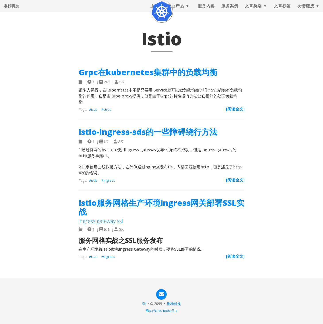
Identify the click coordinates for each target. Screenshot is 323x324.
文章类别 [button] (253, 10)
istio (94, 109)
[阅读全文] (235, 109)
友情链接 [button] (305, 10)
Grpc (107, 109)
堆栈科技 (11, 10)
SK (144, 303)
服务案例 (229, 10)
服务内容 (206, 10)
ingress (109, 180)
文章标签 (282, 10)
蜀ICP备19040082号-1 (161, 311)
